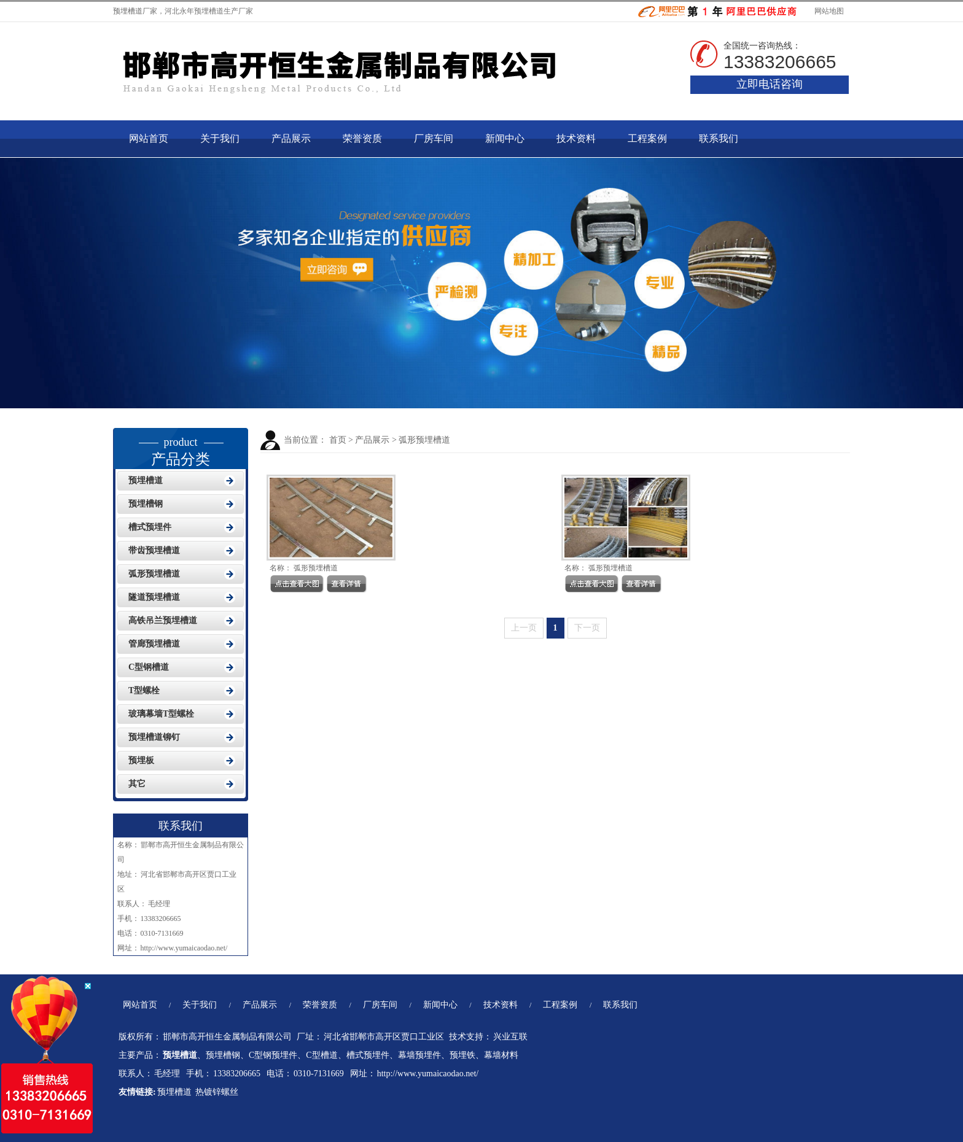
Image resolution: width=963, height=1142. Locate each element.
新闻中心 (504, 138)
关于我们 (220, 138)
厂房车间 (433, 138)
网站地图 (828, 11)
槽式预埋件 (149, 527)
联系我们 (718, 138)
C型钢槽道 (148, 667)
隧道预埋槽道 (154, 597)
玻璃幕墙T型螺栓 (161, 713)
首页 (337, 440)
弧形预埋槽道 (424, 440)
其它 (137, 783)
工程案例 (647, 138)
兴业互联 (510, 1036)
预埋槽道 (127, 11)
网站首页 (148, 138)
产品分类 (180, 447)
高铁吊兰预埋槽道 (162, 620)
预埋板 (141, 760)
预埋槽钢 (145, 503)
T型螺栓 (144, 690)
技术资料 (576, 138)
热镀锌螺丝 (218, 1092)
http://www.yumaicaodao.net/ (184, 948)
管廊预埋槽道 (154, 643)
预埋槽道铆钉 (154, 737)
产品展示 (291, 138)
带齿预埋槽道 (154, 550)
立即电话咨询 (769, 84)
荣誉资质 (362, 138)
